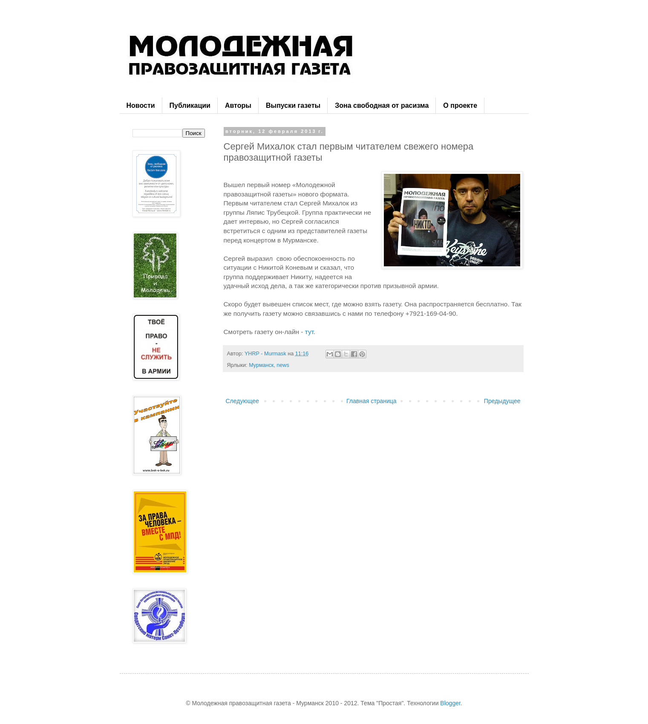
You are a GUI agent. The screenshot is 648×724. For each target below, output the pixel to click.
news (282, 365)
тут (309, 331)
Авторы (238, 105)
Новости (141, 105)
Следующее (242, 401)
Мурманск (261, 365)
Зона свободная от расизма (382, 105)
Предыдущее (502, 401)
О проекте (460, 105)
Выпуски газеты (293, 105)
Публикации (190, 105)
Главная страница (371, 401)
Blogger (450, 703)
